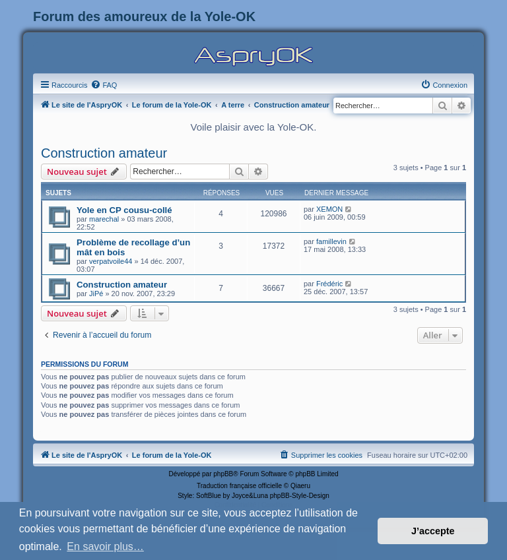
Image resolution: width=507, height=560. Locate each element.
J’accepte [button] (433, 531)
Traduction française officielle (239, 485)
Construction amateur (104, 153)
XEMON (329, 209)
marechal (104, 219)
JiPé (96, 293)
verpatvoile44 (110, 261)
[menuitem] (103, 85)
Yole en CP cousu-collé (124, 210)
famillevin (331, 241)
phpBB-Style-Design (299, 495)
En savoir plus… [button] (105, 546)
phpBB (223, 474)
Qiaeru (300, 485)
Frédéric (329, 284)
